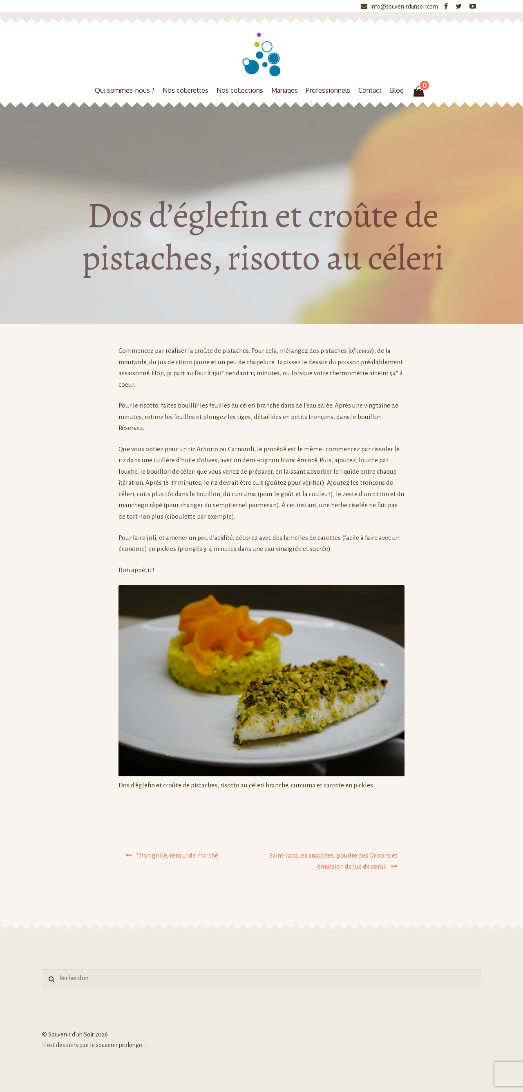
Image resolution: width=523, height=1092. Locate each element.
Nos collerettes (185, 90)
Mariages (284, 90)
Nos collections (240, 90)
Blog (397, 90)
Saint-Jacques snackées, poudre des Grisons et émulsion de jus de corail (333, 861)
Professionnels (328, 90)
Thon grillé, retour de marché (177, 855)
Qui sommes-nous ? (124, 90)
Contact (370, 90)
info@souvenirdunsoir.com (398, 6)
